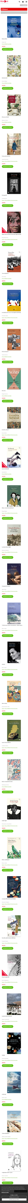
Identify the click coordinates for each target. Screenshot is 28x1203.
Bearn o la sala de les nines (7, 781)
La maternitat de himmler (7, 1016)
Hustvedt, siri (4, 472)
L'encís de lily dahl (5, 468)
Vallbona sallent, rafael (6, 1136)
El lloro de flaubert (5, 859)
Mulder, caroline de (5, 1019)
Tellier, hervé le (5, 354)
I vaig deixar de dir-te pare (7, 1172)
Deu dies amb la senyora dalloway (8, 937)
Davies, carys (4, 1097)
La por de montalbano (6, 742)
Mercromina (4, 703)
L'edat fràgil (4, 820)
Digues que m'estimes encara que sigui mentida (11, 234)
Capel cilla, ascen (5, 159)
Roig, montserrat (5, 237)
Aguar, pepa (4, 589)
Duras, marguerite (5, 980)
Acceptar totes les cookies (14, 1199)
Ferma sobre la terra (6, 156)
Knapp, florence (5, 393)
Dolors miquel (4, 81)
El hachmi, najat (5, 315)
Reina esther (4, 38)
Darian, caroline (5, 1175)
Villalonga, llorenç (5, 784)
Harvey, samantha (5, 1058)
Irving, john (4, 42)
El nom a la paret (5, 351)
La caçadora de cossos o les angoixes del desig (11, 312)
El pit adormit (4, 77)
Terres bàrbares (5, 273)
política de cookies (5, 1192)
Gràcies (3, 664)
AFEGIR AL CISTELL (7, 49)
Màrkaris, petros (5, 120)
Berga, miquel (4, 511)
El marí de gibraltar (5, 977)
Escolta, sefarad (5, 429)
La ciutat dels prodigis (6, 547)
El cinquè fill (4, 195)
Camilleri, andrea (5, 745)
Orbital (3, 1055)
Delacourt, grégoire (5, 902)
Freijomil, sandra (5, 941)
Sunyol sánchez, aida (5, 706)
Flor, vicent (4, 276)
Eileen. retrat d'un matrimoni (8, 507)
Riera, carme (4, 628)
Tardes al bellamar (5, 1133)
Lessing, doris (4, 198)
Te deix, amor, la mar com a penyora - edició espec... (12, 625)
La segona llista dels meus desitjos (9, 898)
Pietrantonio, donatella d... (7, 823)
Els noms (4, 390)
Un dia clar (4, 1094)
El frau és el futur (5, 117)
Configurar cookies (14, 1194)
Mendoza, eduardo (5, 550)
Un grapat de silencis (6, 586)
